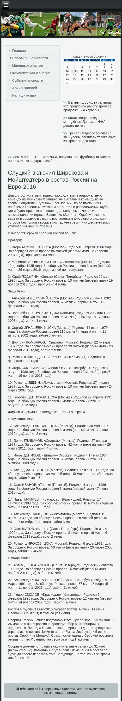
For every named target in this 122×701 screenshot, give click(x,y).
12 (82, 71)
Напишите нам (24, 95)
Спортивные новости (30, 58)
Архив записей (24, 88)
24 (67, 79)
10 (67, 71)
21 (97, 75)
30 (111, 79)
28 (97, 79)
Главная (19, 51)
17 (67, 75)
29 (104, 79)
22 (104, 75)
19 (82, 75)
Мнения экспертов (27, 65)
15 (104, 71)
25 (74, 79)
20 (89, 75)
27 (89, 79)
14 (97, 71)
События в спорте (27, 80)
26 (82, 79)
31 (67, 83)
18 (74, 75)
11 (74, 71)
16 (111, 71)
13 (89, 71)
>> (65, 102)
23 (111, 75)
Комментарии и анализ (31, 73)
